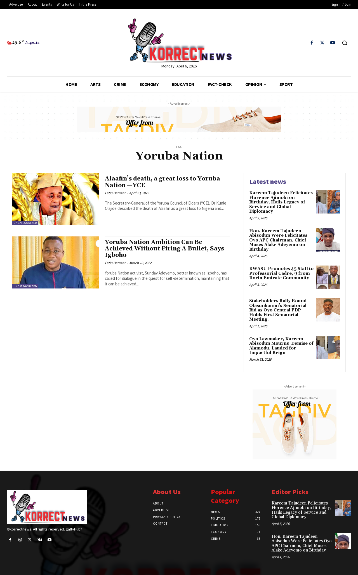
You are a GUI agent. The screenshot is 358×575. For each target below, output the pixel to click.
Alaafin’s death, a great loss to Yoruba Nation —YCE (162, 182)
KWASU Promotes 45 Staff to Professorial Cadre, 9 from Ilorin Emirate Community (281, 273)
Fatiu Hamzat (115, 193)
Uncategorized (25, 223)
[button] (344, 43)
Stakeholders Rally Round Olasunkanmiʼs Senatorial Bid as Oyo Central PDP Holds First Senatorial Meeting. (278, 310)
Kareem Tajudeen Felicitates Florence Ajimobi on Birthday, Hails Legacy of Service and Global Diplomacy (281, 202)
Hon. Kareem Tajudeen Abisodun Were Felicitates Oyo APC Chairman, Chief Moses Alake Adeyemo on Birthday (278, 240)
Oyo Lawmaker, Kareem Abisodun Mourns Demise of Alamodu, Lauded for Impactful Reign (281, 346)
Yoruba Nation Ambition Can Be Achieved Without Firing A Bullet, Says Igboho (164, 249)
